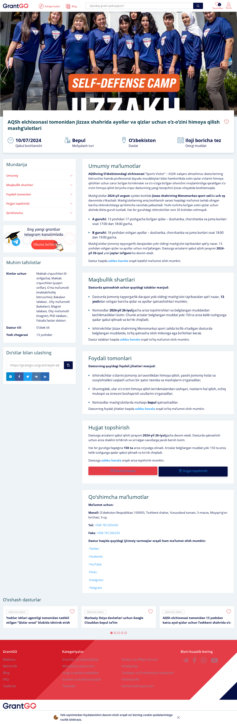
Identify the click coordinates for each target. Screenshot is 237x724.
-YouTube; (95, 561)
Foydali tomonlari (39, 193)
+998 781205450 (106, 522)
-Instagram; (96, 577)
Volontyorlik (130, 677)
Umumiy (39, 174)
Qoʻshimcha (39, 211)
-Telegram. (95, 585)
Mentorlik (10, 663)
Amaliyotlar (129, 663)
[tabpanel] (40, 614)
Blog (6, 670)
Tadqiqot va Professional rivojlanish (147, 670)
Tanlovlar (69, 683)
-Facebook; (95, 554)
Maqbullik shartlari (39, 183)
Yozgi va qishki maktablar (80, 670)
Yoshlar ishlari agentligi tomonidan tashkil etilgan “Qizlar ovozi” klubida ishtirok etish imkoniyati (38, 617)
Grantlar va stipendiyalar (80, 657)
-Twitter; (94, 546)
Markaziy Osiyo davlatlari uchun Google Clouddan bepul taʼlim (113, 617)
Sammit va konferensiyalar (81, 677)
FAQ (6, 677)
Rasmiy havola (122, 469)
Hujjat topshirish (39, 202)
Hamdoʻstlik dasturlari (137, 683)
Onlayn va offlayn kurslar (139, 657)
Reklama (9, 657)
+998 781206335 (108, 530)
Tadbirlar (9, 683)
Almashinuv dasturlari (78, 663)
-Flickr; (92, 569)
